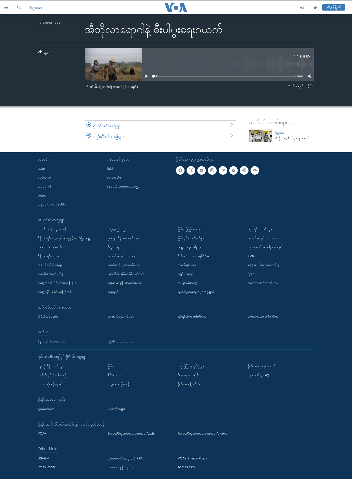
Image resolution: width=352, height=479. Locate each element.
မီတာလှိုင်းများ (116, 409)
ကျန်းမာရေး (185, 274)
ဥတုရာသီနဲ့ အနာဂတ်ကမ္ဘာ (124, 238)
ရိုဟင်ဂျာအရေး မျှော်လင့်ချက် (196, 292)
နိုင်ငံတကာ (44, 177)
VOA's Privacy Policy (192, 458)
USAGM (43, 458)
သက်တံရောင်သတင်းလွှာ (263, 283)
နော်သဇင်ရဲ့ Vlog (258, 375)
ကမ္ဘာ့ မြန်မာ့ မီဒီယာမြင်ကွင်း (55, 292)
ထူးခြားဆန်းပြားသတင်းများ (124, 283)
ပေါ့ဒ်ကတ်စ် (114, 177)
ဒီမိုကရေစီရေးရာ (48, 256)
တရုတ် (42, 195)
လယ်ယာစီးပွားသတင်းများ (124, 265)
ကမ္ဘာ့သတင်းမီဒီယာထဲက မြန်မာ (57, 283)
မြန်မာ (41, 168)
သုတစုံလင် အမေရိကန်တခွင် (265, 247)
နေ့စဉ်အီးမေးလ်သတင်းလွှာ (123, 186)
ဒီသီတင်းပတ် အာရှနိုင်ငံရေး (194, 256)
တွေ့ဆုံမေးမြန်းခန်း (119, 384)
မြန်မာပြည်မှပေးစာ (189, 229)
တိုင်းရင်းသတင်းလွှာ (260, 229)
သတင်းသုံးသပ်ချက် (50, 247)
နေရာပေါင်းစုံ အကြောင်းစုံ (263, 265)
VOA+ (42, 433)
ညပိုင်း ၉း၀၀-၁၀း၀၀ (120, 341)
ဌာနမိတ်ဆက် (46, 409)
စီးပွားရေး (35, 8)
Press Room (46, 467)
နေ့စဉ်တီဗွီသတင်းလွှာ (51, 366)
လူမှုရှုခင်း (113, 292)
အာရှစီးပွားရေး (187, 265)
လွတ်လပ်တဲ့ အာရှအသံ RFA (125, 458)
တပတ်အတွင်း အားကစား (123, 256)
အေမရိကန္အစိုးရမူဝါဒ (120, 467)
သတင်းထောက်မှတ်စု (51, 274)
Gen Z (252, 256)
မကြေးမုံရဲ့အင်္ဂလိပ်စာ (121, 316)
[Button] (45, 53)
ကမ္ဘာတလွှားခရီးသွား (190, 247)
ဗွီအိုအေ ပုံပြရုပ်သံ (189, 384)
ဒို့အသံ (252, 274)
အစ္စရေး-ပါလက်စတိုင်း (52, 204)
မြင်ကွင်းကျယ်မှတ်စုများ (192, 238)
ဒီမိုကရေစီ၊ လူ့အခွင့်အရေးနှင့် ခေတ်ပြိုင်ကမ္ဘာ (65, 238)
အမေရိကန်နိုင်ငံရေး (50, 265)
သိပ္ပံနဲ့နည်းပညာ (117, 229)
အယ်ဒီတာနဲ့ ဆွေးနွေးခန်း (52, 229)
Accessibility (186, 467)
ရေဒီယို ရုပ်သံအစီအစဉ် (52, 375)
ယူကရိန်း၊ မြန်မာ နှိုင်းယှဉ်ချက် (126, 274)
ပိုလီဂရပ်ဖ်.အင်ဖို (188, 375)
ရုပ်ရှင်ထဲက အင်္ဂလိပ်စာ (192, 316)
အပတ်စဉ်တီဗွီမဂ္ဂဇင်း (51, 384)
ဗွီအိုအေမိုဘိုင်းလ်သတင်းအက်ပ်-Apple (131, 433)
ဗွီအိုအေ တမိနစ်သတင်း (262, 366)
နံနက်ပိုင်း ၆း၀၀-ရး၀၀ (51, 341)
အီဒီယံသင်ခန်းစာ (48, 316)
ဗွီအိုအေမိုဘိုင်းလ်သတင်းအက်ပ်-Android (202, 433)
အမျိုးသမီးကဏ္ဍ (188, 283)
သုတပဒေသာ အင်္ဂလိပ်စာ (263, 316)
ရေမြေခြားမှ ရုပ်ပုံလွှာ (191, 366)
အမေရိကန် (45, 186)
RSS (110, 168)
